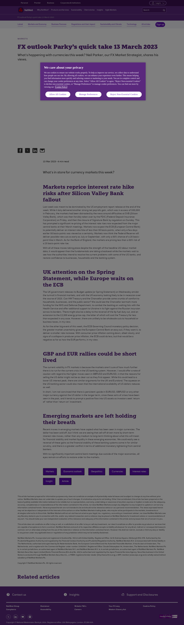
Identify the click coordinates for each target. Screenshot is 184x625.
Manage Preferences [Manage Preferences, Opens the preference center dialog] (88, 94)
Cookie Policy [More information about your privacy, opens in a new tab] (61, 87)
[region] (93, 81)
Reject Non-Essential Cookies (124, 94)
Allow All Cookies (57, 94)
